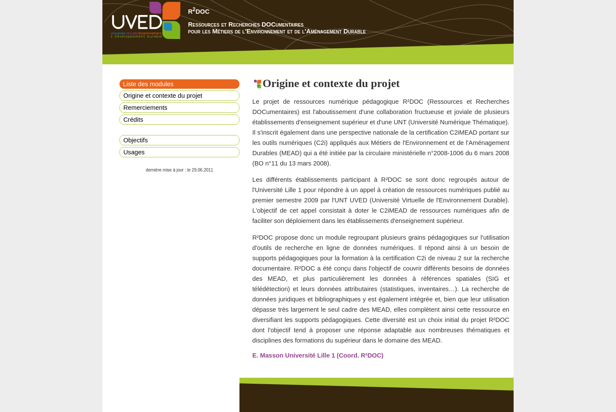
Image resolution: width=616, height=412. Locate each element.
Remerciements (145, 107)
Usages (134, 152)
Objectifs (135, 140)
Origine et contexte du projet (162, 95)
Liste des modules (148, 84)
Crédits (133, 119)
